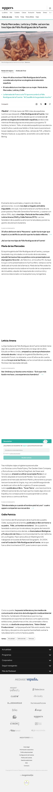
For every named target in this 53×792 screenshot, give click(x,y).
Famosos (31, 638)
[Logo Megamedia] (27, 775)
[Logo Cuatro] (15, 696)
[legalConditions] (3, 453)
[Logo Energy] (38, 710)
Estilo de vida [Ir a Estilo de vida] (7, 17)
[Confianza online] (26, 784)
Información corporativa (26, 749)
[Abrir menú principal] (50, 8)
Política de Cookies (26, 757)
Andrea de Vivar (21, 70)
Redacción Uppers (7, 70)
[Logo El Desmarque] (15, 703)
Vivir (11, 12)
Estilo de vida (21, 638)
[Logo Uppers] (38, 716)
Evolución (31, 12)
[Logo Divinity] (38, 696)
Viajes (37, 17)
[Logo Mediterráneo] (26, 737)
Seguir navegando (26, 665)
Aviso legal (27, 747)
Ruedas (38, 12)
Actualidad (11, 638)
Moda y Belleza (30, 17)
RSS (26, 763)
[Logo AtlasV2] (14, 730)
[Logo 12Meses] (38, 723)
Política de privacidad (26, 752)
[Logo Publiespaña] (38, 730)
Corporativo (26, 660)
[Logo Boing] (14, 710)
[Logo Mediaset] (26, 681)
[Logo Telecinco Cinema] (14, 723)
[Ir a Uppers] (7, 8)
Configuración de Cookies (26, 755)
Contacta (26, 765)
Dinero (45, 12)
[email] (26, 450)
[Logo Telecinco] (38, 689)
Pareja (22, 17)
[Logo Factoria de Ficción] (38, 703)
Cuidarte (17, 12)
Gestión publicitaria (26, 760)
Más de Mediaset (26, 671)
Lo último (5, 12)
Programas (26, 655)
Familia (17, 17)
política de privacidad (15, 453)
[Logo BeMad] (15, 716)
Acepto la (12, 453)
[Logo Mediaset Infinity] (15, 689)
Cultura (24, 12)
